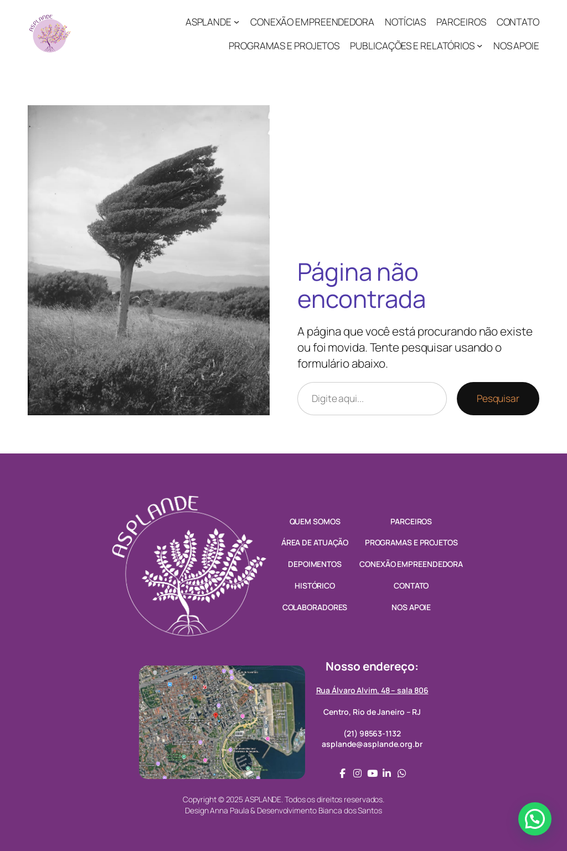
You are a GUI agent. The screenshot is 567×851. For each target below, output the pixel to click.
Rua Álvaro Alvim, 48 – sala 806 (372, 690)
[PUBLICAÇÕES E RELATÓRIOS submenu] (479, 45)
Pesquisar (498, 398)
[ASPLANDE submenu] (236, 21)
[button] (534, 818)
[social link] (342, 773)
